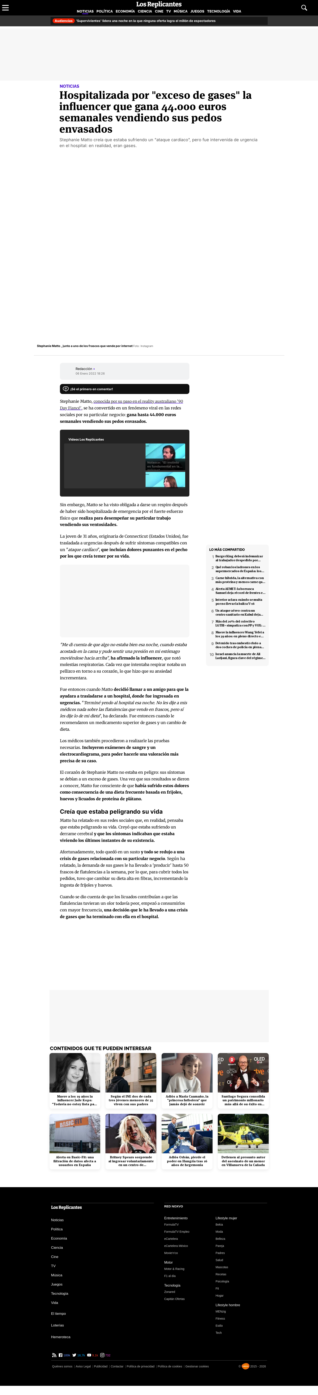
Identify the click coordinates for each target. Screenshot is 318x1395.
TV (168, 11)
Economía (125, 11)
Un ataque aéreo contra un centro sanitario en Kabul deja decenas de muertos (238, 612)
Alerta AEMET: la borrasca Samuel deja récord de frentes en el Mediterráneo (240, 591)
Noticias (85, 11)
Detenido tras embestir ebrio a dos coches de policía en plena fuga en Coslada (238, 645)
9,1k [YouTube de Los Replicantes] (94, 1355)
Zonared (169, 1291)
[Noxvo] (246, 1366)
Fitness (220, 1318)
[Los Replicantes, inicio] (159, 4)
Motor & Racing (174, 1268)
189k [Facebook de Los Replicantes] (66, 1355)
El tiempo (58, 1314)
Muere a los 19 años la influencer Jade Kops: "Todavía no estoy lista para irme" (75, 1100)
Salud (219, 1260)
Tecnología (218, 11)
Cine (159, 11)
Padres (220, 1253)
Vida (237, 11)
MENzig (221, 1311)
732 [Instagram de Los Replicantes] (107, 1355)
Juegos (197, 11)
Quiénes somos (62, 1366)
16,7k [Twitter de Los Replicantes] (80, 1355)
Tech (219, 1332)
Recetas (221, 1274)
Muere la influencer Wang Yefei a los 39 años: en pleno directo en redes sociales (239, 634)
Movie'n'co (171, 1253)
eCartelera (171, 1238)
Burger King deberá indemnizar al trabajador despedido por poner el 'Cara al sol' (239, 558)
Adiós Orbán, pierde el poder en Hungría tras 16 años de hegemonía (187, 1161)
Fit (217, 1288)
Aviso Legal (83, 1366)
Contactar (117, 1366)
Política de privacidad (141, 1366)
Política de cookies (170, 1366)
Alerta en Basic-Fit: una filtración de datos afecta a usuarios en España (74, 1161)
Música (181, 11)
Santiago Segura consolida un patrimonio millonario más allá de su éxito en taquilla (243, 1100)
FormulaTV (171, 1224)
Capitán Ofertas (174, 1299)
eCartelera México (176, 1246)
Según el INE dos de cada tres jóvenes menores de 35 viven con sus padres (131, 1100)
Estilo (219, 1325)
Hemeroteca (61, 1337)
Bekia (219, 1224)
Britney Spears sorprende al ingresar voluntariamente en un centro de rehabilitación (131, 1161)
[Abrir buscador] (304, 8)
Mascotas (222, 1267)
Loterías (57, 1325)
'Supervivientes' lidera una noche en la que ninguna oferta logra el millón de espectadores (134, 20)
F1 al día (170, 1276)
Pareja (220, 1246)
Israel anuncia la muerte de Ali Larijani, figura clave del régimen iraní (240, 656)
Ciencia (145, 11)
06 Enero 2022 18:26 (90, 373)
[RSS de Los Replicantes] (54, 1355)
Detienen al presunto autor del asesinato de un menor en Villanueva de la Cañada (243, 1161)
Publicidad (101, 1366)
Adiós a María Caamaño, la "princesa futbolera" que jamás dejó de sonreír (187, 1100)
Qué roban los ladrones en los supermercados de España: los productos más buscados (238, 569)
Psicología (222, 1281)
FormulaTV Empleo (177, 1231)
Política (104, 11)
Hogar (220, 1295)
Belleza (220, 1238)
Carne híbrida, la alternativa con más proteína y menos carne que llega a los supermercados (239, 580)
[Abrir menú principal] (5, 7)
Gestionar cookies (197, 1366)
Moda (219, 1231)
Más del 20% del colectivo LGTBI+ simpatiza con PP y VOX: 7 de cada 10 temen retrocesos (239, 623)
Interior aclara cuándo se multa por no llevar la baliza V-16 (238, 602)
